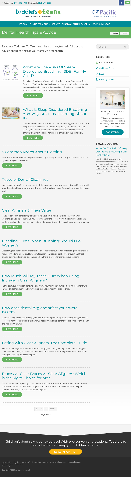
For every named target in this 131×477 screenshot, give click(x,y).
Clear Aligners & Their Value (26, 210)
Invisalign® (26, 462)
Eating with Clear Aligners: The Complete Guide (44, 343)
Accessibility (19, 464)
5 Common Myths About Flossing (32, 152)
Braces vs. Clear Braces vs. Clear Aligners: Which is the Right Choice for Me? (44, 376)
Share (115, 33)
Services (17, 462)
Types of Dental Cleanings (25, 179)
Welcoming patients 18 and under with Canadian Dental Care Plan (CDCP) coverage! (64, 24)
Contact (78, 462)
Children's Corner (107, 68)
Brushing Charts (106, 79)
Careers (71, 462)
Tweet (125, 33)
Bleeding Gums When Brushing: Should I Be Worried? (41, 243)
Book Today (112, 132)
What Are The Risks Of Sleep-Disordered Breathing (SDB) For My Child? (54, 71)
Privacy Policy (8, 464)
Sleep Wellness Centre (40, 462)
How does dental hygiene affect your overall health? (40, 310)
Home (4, 462)
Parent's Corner (106, 62)
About (10, 462)
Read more (33, 95)
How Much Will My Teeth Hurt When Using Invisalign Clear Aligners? (40, 278)
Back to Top (6, 466)
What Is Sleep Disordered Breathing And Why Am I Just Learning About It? (55, 113)
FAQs (101, 74)
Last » (52, 408)
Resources (54, 462)
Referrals (62, 462)
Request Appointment (66, 452)
